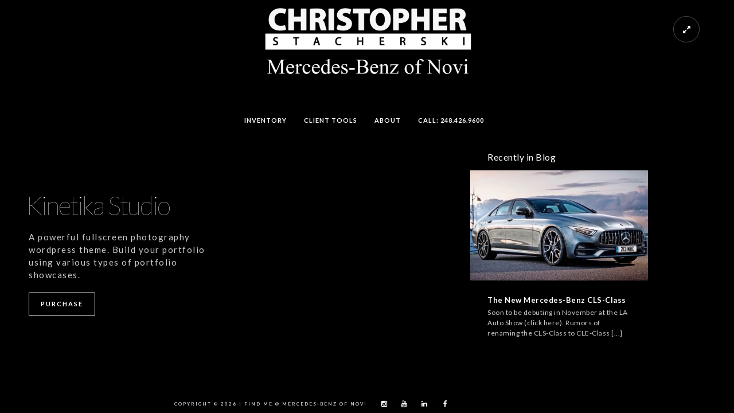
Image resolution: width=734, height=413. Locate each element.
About (387, 120)
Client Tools (330, 120)
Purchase (62, 303)
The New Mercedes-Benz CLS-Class (556, 300)
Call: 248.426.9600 (451, 120)
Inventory (265, 120)
